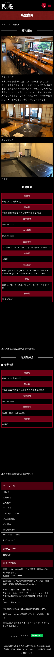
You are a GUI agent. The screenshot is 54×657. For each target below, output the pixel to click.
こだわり (7, 503)
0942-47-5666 (8, 401)
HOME (3, 25)
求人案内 (7, 524)
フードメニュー (10, 508)
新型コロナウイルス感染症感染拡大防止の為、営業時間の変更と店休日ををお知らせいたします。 (26, 582)
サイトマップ (9, 540)
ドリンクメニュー (11, 513)
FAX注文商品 (9, 519)
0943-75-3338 (8, 225)
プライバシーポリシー (13, 535)
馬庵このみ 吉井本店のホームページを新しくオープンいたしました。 (26, 624)
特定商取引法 (9, 530)
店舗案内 (7, 497)
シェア (14, 637)
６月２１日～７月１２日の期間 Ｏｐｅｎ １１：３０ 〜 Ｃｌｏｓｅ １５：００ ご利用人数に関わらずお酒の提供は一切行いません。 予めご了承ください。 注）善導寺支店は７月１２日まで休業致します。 (25, 599)
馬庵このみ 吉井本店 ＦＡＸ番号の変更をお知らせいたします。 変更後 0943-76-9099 (26, 572)
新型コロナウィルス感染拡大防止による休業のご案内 (26, 615)
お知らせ (7, 555)
